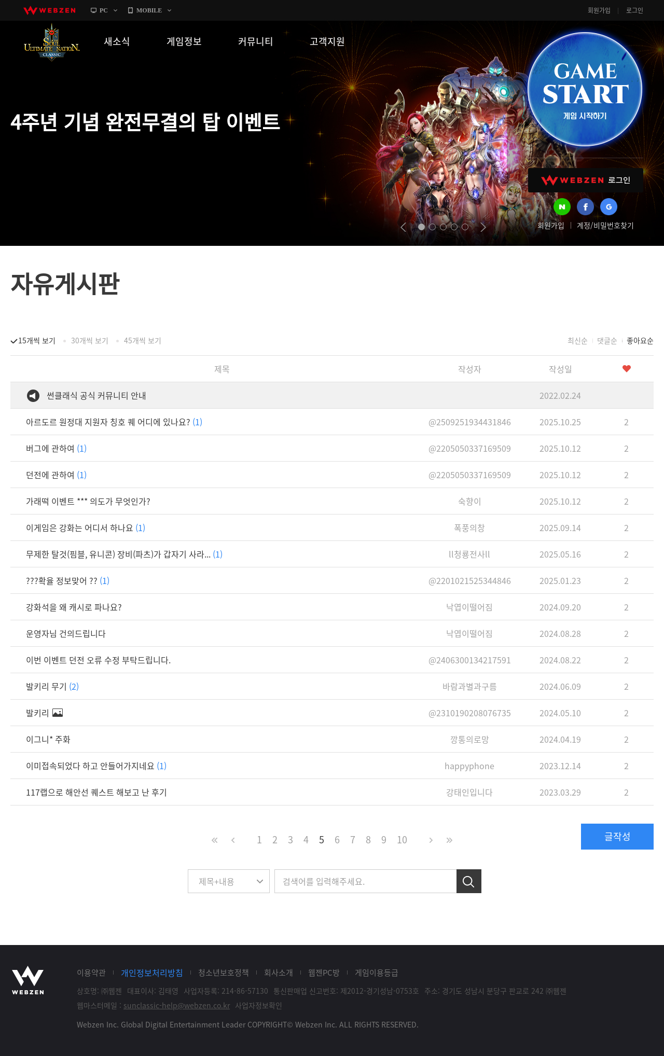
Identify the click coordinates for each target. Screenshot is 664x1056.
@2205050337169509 (469, 448)
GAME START (584, 89)
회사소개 (278, 972)
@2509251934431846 (469, 421)
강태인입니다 (469, 792)
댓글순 (607, 340)
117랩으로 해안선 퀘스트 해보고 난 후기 (96, 792)
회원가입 (599, 10)
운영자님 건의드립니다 (66, 633)
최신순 (578, 340)
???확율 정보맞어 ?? (67, 580)
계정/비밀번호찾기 (605, 225)
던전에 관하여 (56, 474)
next (483, 227)
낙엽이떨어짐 (469, 607)
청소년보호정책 (223, 972)
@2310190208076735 (469, 712)
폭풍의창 (469, 527)
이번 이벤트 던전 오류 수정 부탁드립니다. (98, 660)
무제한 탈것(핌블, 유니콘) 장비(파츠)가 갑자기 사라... (124, 554)
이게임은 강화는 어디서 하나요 (85, 527)
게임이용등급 (376, 972)
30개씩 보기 (89, 340)
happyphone (469, 765)
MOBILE (149, 10)
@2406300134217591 (469, 660)
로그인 (634, 10)
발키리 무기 (52, 686)
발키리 (44, 712)
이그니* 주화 (48, 739)
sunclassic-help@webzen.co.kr (176, 1005)
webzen (49, 10)
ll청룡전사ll (469, 554)
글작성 (617, 836)
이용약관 (91, 972)
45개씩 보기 (142, 340)
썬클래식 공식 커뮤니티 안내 (96, 395)
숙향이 (469, 501)
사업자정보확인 (258, 1005)
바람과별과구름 (469, 686)
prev (403, 227)
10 (402, 839)
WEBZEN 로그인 (585, 180)
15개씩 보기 (37, 340)
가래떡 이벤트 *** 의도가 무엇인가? (88, 501)
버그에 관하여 (56, 448)
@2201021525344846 (469, 580)
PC (104, 10)
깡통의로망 (469, 739)
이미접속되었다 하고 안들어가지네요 (96, 765)
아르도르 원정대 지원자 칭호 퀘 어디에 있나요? (114, 421)
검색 (469, 881)
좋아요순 (640, 340)
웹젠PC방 (324, 972)
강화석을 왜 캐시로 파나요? (74, 607)
